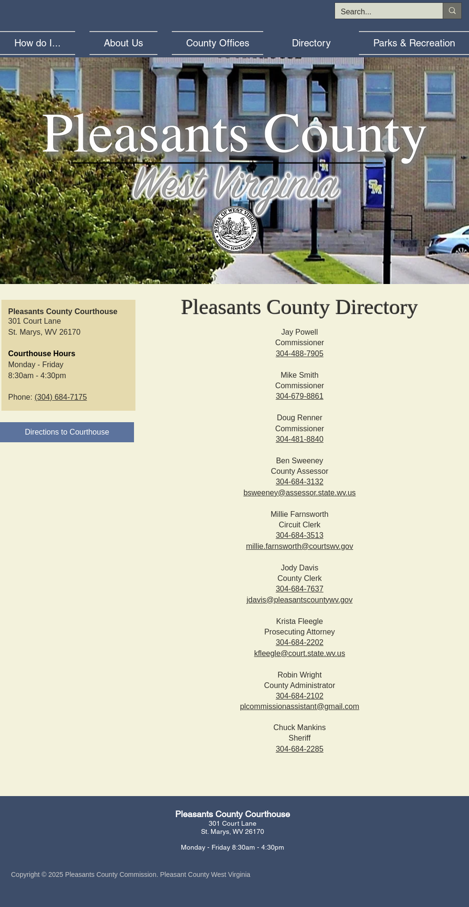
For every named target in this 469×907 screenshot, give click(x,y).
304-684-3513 (300, 535)
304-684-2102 (300, 696)
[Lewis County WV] (230, 272)
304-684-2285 (300, 749)
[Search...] (382, 12)
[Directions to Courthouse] (67, 432)
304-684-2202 (300, 642)
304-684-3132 (300, 482)
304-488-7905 (300, 354)
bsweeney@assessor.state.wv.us (300, 493)
